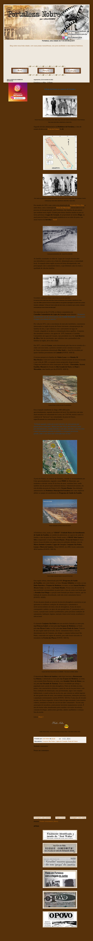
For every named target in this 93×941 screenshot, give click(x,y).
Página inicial (60, 817)
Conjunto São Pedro (48, 741)
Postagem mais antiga (78, 817)
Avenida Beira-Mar (77, 205)
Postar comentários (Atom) (49, 821)
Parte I (40, 717)
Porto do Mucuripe (63, 208)
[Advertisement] (60, 802)
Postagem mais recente (42, 817)
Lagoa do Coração (61, 741)
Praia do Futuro (53, 129)
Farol (55, 220)
